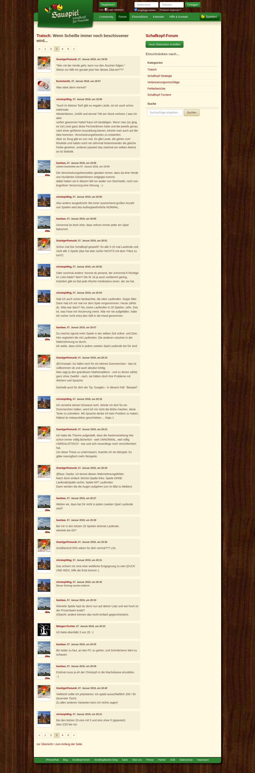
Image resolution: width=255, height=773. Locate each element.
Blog (65, 759)
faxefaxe (61, 163)
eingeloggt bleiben (145, 10)
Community (106, 16)
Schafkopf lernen (81, 759)
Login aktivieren (114, 10)
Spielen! (211, 16)
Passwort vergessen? (170, 10)
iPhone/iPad (52, 759)
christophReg (64, 99)
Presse (150, 759)
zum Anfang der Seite (68, 744)
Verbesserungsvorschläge (163, 82)
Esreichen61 (63, 81)
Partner (162, 759)
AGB (172, 759)
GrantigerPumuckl (66, 59)
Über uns (137, 759)
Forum (123, 16)
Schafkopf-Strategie (159, 75)
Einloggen (192, 4)
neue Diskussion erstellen (164, 44)
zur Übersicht (44, 744)
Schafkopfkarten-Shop (106, 759)
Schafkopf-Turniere (159, 94)
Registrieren (108, 4)
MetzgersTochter (65, 626)
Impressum (203, 759)
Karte (125, 759)
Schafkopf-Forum (162, 35)
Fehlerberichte (156, 88)
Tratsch (43, 35)
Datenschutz (186, 759)
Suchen (191, 112)
